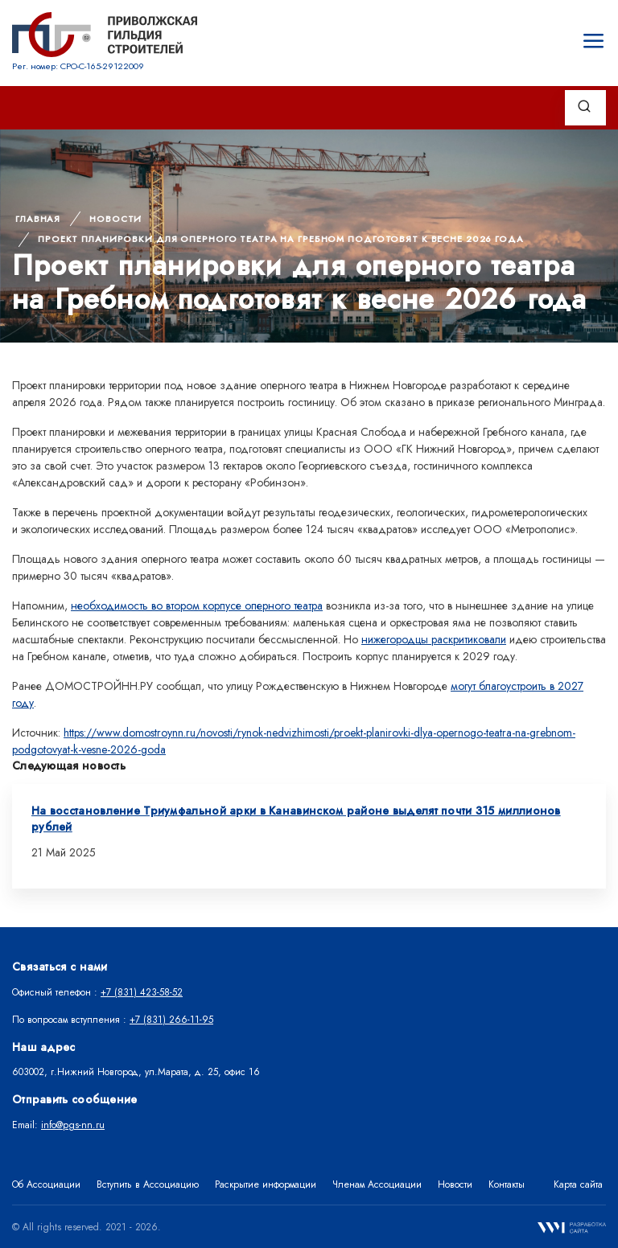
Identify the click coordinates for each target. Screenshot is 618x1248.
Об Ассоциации (46, 1184)
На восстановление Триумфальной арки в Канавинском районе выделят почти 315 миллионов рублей (296, 819)
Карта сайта (578, 1184)
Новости (115, 218)
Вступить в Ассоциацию (148, 1184)
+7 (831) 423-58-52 (142, 992)
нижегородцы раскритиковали (433, 639)
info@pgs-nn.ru (73, 1125)
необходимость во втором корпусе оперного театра (197, 605)
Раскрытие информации (265, 1184)
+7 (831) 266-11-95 (171, 1019)
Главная (37, 218)
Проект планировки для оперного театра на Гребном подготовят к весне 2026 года (281, 238)
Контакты (506, 1184)
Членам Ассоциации (377, 1184)
